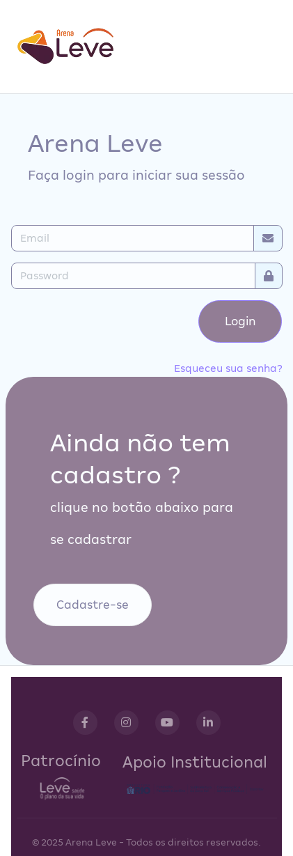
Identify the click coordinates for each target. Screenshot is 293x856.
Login (240, 321)
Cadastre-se (92, 605)
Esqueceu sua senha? (228, 368)
